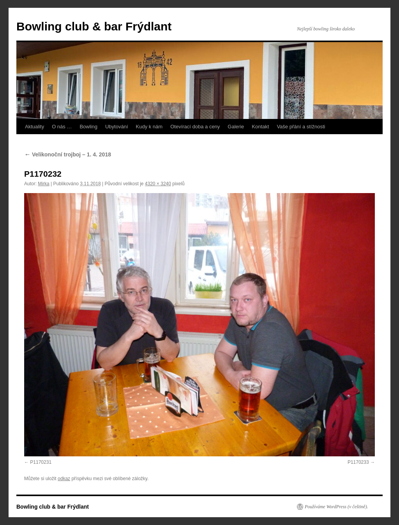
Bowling (88, 126)
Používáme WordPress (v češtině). (336, 506)
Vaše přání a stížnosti (301, 126)
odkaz (64, 478)
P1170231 (40, 462)
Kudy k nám (149, 126)
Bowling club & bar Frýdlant (93, 26)
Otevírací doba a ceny (195, 126)
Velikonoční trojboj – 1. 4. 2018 (67, 154)
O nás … (62, 126)
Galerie (236, 126)
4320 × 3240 (158, 183)
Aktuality (34, 126)
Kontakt (260, 126)
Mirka (43, 183)
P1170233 (358, 462)
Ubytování (116, 126)
